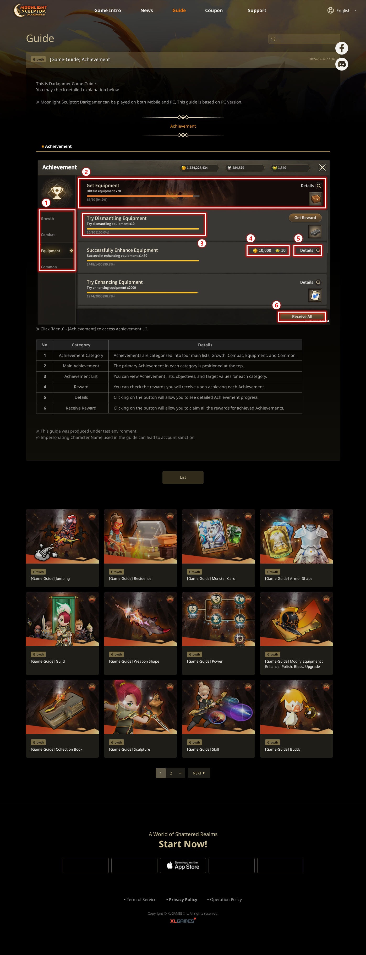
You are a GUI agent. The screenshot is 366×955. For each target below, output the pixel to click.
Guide (179, 10)
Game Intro (106, 10)
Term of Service (140, 916)
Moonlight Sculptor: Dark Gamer (31, 10)
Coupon (218, 10)
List (183, 483)
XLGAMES (183, 938)
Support (261, 10)
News (146, 10)
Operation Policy (227, 916)
